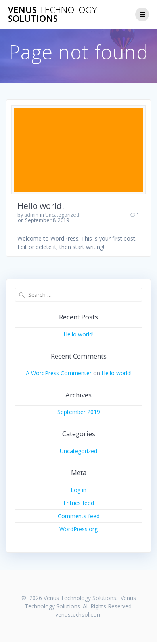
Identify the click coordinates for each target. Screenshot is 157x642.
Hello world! (40, 205)
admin (31, 214)
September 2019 (78, 412)
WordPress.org (78, 529)
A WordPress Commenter (59, 373)
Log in (78, 490)
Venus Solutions (52, 14)
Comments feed (79, 516)
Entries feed (78, 503)
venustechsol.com (79, 614)
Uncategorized (62, 214)
